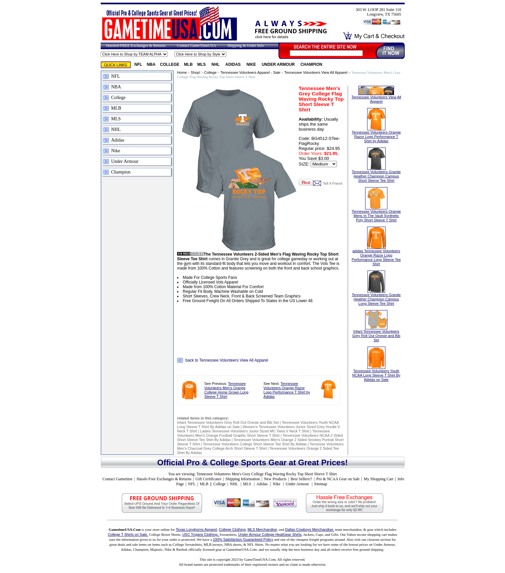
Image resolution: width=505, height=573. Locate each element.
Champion (311, 64)
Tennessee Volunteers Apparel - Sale (250, 72)
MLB (188, 64)
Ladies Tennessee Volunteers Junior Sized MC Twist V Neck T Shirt (254, 431)
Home (182, 72)
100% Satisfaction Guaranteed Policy (243, 539)
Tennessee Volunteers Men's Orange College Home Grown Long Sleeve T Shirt (226, 390)
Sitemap (320, 484)
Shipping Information (243, 479)
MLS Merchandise (262, 529)
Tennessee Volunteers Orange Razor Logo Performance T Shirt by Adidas (286, 390)
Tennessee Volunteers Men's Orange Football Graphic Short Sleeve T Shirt (253, 433)
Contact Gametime (117, 479)
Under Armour (279, 64)
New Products (275, 479)
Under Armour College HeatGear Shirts (270, 534)
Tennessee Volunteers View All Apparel (316, 72)
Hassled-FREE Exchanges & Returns (136, 45)
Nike (252, 64)
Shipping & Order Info (245, 45)
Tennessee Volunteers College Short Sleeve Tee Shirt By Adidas (255, 444)
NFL (138, 64)
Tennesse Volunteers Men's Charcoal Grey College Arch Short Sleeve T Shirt (260, 446)
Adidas (233, 64)
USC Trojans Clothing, (201, 534)
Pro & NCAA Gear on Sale (337, 479)
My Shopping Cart (378, 479)
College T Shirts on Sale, (128, 534)
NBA (151, 64)
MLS (202, 64)
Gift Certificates (208, 479)
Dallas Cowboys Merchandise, (309, 529)
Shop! (195, 72)
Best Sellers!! (301, 479)
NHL (216, 64)
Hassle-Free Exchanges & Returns (164, 479)
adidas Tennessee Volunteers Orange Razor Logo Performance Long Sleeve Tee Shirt (376, 250)
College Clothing (232, 529)
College (169, 64)
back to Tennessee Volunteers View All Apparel (226, 360)
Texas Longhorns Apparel (196, 529)
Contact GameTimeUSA (196, 45)
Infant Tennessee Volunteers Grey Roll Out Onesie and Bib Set (228, 422)
